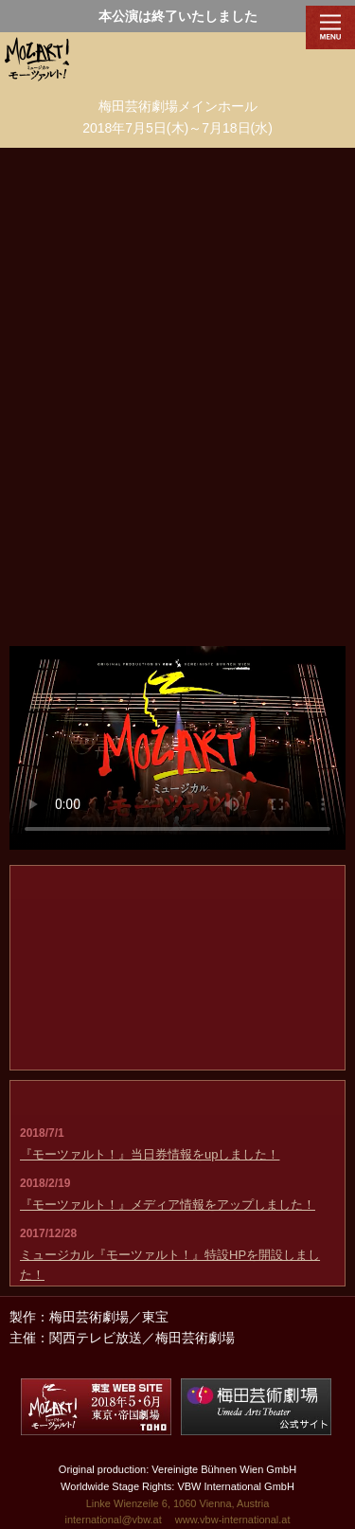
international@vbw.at (112, 1519)
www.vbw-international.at (233, 1519)
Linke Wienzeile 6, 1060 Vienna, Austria (178, 1503)
